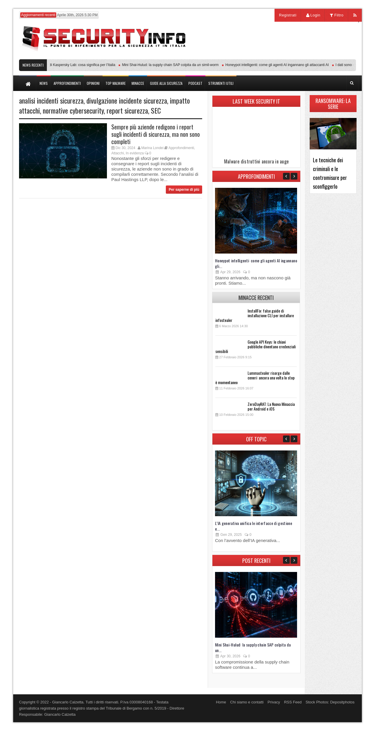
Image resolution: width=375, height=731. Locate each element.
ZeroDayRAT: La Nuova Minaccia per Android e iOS (271, 406)
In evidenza (135, 153)
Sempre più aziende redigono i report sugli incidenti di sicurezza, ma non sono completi (155, 134)
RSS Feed (292, 702)
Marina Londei (152, 148)
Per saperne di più (184, 190)
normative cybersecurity (73, 110)
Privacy (273, 702)
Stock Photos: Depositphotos (330, 702)
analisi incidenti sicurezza (51, 100)
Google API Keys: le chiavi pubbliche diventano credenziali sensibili (255, 346)
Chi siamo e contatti (246, 702)
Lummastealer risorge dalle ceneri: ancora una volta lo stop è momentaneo (255, 377)
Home (221, 702)
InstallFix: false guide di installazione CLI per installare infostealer (254, 315)
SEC (156, 110)
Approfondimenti (181, 148)
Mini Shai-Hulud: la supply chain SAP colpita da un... (253, 647)
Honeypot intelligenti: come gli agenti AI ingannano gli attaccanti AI (278, 65)
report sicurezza (127, 110)
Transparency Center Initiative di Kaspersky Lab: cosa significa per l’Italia (60, 65)
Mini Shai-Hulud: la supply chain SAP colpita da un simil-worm (172, 65)
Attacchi (117, 153)
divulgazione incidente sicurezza (126, 100)
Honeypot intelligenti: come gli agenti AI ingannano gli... (256, 263)
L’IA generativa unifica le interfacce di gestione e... (253, 526)
